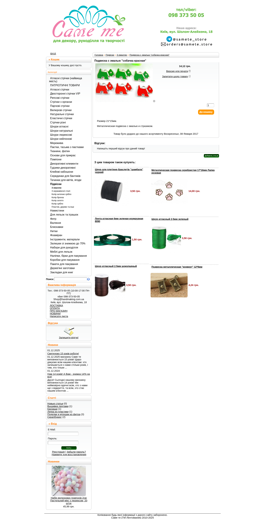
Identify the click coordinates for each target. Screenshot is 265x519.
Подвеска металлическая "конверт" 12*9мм (176, 266)
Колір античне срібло (61, 194)
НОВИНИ (55, 313)
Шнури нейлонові (61, 138)
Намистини (57, 210)
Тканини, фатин (60, 151)
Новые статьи (55, 403)
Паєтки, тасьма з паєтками (67, 147)
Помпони (56, 159)
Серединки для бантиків (65, 176)
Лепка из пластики (57, 411)
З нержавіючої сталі (61, 191)
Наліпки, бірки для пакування (68, 255)
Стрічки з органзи (61, 101)
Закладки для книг (61, 272)
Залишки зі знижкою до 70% (67, 243)
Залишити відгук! (68, 337)
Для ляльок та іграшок (64, 214)
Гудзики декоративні (63, 167)
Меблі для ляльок (61, 251)
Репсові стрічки (59, 97)
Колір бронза (58, 197)
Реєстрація (58, 451)
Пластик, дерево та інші (63, 207)
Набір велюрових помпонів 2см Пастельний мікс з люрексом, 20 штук (68, 501)
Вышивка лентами (57, 406)
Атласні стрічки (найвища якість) (65, 80)
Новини (53, 344)
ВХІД (53, 53)
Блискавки (56, 226)
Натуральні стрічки (62, 114)
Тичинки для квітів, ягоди (65, 180)
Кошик (55, 59)
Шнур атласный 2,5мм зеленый (169, 219)
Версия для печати (177, 71)
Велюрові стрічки (61, 110)
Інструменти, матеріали (65, 239)
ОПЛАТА (55, 308)
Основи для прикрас (63, 155)
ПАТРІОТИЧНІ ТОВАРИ (65, 85)
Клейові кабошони (61, 171)
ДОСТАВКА (56, 305)
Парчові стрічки (60, 105)
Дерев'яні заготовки (62, 268)
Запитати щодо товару (175, 76)
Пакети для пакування (64, 264)
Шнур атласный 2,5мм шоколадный (116, 266)
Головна (98, 55)
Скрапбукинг (54, 417)
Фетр (53, 218)
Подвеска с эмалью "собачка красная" (149, 55)
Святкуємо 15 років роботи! (63, 353)
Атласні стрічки (59, 89)
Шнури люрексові (61, 134)
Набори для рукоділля (64, 247)
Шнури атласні (59, 126)
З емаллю (56, 188)
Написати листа (59, 316)
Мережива (56, 143)
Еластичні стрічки (61, 118)
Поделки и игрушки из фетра (63, 414)
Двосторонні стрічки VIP (65, 93)
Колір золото (57, 200)
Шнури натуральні (61, 130)
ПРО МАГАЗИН (58, 311)
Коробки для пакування (65, 259)
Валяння (55, 222)
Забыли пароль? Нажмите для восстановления (69, 453)
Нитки (54, 231)
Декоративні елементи (64, 163)
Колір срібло (57, 204)
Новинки (53, 461)
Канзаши (52, 409)
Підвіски (56, 184)
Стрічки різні (58, 122)
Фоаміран (56, 235)
